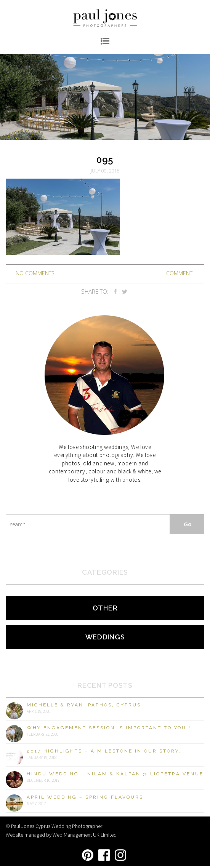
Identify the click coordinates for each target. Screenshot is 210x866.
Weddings (105, 637)
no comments (35, 273)
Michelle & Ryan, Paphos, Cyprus (84, 705)
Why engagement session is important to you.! (109, 727)
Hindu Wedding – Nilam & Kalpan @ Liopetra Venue (115, 774)
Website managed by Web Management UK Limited (61, 834)
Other (105, 608)
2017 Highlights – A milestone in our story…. (106, 751)
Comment (179, 273)
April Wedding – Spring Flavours (85, 797)
